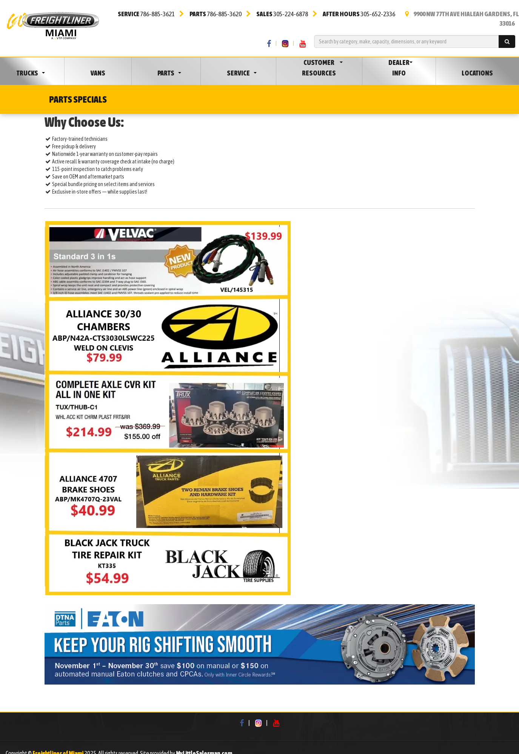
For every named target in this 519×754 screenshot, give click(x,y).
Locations (477, 73)
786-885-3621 (146, 14)
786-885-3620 (215, 14)
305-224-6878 (282, 14)
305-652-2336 (359, 14)
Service (238, 73)
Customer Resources (319, 67)
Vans (98, 73)
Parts (165, 73)
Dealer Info (399, 67)
